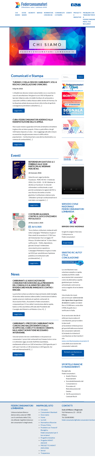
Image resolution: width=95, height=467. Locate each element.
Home (43, 417)
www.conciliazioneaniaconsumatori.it (75, 341)
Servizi (39, 13)
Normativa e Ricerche (48, 14)
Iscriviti (31, 13)
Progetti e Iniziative (77, 15)
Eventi (69, 13)
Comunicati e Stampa (60, 14)
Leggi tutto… (18, 114)
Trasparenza (45, 453)
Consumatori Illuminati (49, 412)
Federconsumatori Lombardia (47, 52)
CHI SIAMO (47, 44)
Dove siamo (24, 14)
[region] (47, 47)
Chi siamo (17, 14)
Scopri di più (67, 243)
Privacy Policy (46, 425)
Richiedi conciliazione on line (73, 353)
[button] (12, 46)
